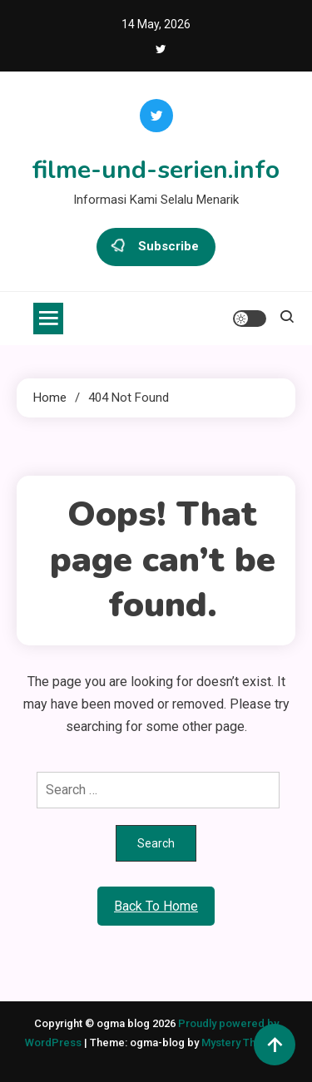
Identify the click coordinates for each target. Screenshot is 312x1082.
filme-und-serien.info (156, 170)
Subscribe (156, 247)
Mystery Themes (242, 1042)
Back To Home (156, 906)
